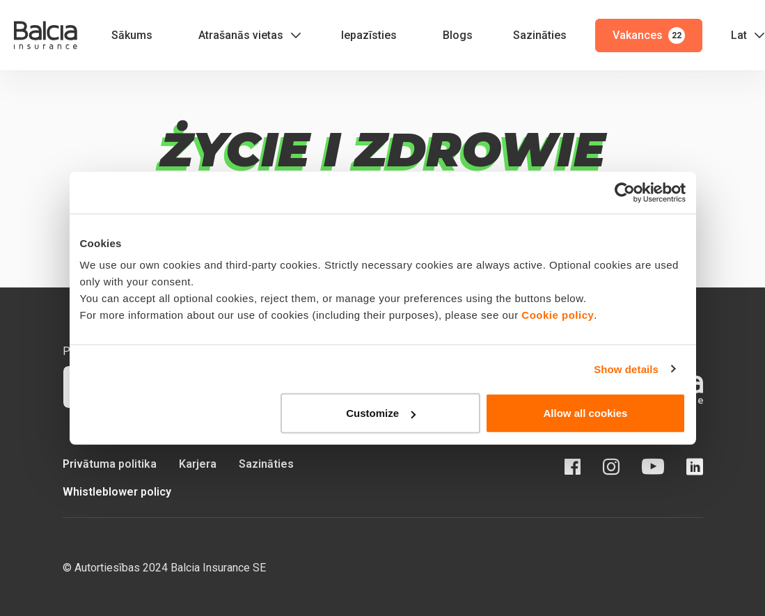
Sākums (131, 35)
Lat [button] (739, 35)
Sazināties (540, 35)
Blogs (458, 35)
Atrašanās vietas (240, 35)
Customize (381, 413)
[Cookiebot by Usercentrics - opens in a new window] (625, 192)
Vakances (649, 35)
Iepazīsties (369, 35)
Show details (626, 368)
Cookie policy (557, 315)
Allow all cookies (586, 413)
